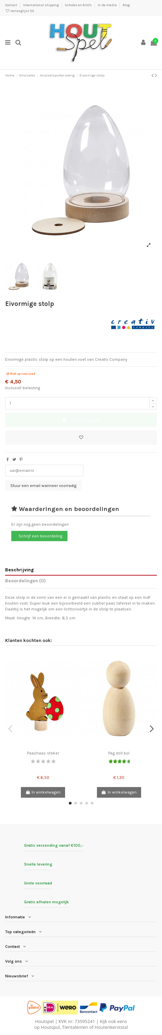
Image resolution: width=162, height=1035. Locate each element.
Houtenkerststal (111, 1027)
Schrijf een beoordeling (40, 536)
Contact (11, 5)
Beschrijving (19, 569)
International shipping (41, 5)
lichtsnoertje (76, 609)
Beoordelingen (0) (25, 580)
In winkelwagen (81, 420)
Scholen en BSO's (78, 5)
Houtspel (44, 1021)
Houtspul (50, 1027)
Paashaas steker (43, 753)
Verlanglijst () (19, 11)
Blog (126, 5)
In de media (107, 5)
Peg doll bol (118, 753)
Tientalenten (75, 1027)
